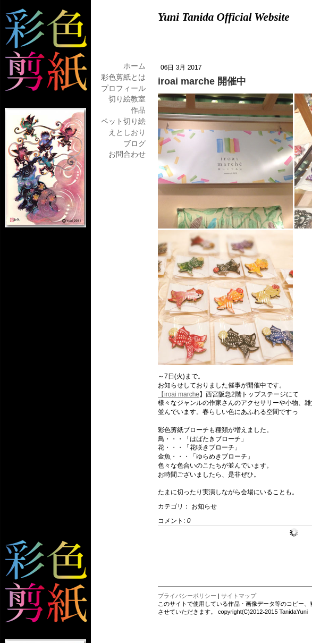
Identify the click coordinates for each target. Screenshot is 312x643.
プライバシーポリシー (187, 596)
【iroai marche (178, 394)
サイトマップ (238, 596)
